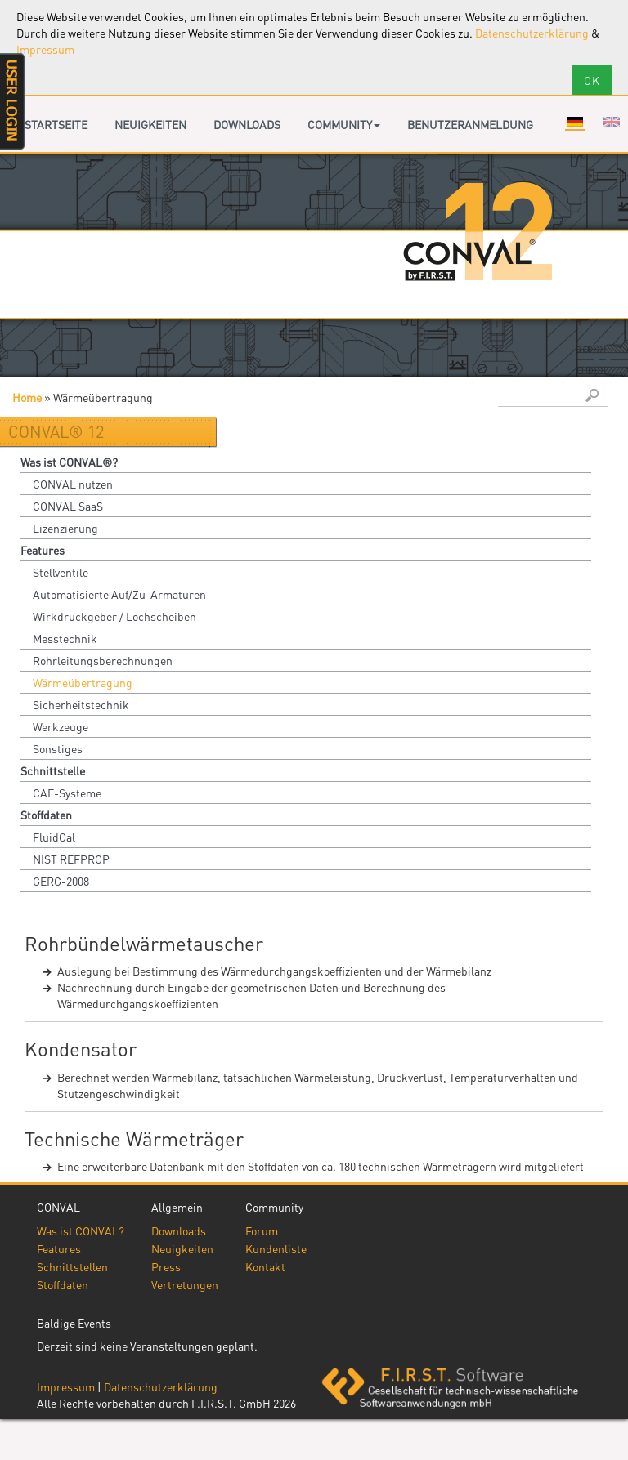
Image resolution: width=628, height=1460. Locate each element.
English (611, 122)
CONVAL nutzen (73, 483)
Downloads (246, 124)
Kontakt (265, 1266)
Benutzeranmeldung (470, 124)
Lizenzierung (65, 527)
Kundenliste (276, 1248)
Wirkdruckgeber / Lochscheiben (114, 616)
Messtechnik (65, 638)
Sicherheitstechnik (81, 704)
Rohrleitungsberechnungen (103, 660)
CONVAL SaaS (68, 505)
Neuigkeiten (150, 124)
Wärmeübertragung (82, 682)
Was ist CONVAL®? (69, 461)
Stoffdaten (46, 814)
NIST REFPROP (71, 858)
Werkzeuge (60, 726)
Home (27, 397)
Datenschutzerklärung (532, 32)
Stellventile (60, 572)
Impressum (45, 49)
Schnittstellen (72, 1266)
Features (42, 549)
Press (166, 1266)
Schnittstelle (52, 770)
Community (343, 124)
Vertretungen (184, 1284)
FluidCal (54, 836)
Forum (261, 1230)
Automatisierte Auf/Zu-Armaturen (119, 594)
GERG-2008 (61, 880)
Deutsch (575, 122)
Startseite (56, 124)
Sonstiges (58, 748)
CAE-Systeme (67, 792)
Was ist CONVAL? (80, 1230)
